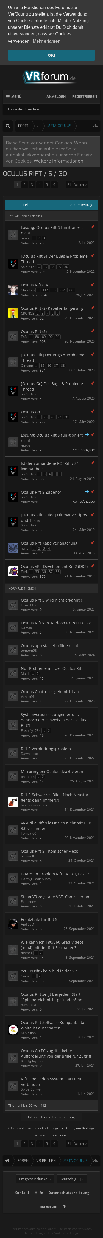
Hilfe (39, 1202)
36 (44, 571)
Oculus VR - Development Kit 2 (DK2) (54, 566)
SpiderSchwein (32, 1089)
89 (44, 336)
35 (37, 571)
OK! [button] (51, 55)
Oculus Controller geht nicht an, (50, 691)
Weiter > (80, 184)
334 (62, 290)
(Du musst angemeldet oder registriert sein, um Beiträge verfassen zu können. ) (51, 1131)
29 (59, 266)
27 (46, 266)
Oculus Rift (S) (34, 331)
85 (42, 365)
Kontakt (22, 1202)
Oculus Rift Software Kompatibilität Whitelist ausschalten (53, 1025)
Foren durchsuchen (23, 109)
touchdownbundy (34, 805)
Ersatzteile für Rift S (39, 919)
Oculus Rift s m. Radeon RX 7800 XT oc (56, 622)
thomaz (26, 952)
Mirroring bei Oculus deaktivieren (52, 771)
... (46, 109)
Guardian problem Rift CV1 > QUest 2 (55, 873)
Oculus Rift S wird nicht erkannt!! (51, 600)
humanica (28, 1004)
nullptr (26, 548)
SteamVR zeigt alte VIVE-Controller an (55, 896)
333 (54, 290)
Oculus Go (30, 411)
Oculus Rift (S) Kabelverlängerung (52, 308)
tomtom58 (29, 650)
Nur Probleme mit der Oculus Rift (52, 668)
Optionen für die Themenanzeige (51, 1116)
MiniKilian (28, 1032)
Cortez (26, 976)
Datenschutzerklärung (68, 1202)
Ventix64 (27, 696)
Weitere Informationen (58, 160)
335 (71, 290)
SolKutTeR (28, 266)
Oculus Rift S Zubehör (41, 492)
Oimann (27, 365)
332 (45, 290)
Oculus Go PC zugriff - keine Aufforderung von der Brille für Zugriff (56, 1053)
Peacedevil (29, 901)
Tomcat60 (28, 833)
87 (56, 365)
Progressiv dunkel (33, 1188)
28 (52, 266)
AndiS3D (27, 924)
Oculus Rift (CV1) (36, 285)
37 (51, 571)
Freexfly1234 (31, 730)
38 (58, 571)
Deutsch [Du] (70, 1188)
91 (58, 336)
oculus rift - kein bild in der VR (49, 970)
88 (37, 336)
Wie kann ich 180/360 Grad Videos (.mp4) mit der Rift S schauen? (52, 944)
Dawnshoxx (29, 753)
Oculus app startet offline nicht (49, 645)
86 (49, 365)
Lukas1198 (29, 605)
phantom (28, 776)
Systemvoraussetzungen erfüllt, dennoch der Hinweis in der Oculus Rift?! (53, 720)
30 (66, 266)
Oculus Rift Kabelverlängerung (49, 543)
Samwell (27, 855)
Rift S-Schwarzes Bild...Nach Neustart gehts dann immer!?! (55, 797)
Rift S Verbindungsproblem (46, 748)
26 (52, 417)
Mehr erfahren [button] (46, 41)
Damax (26, 627)
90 (51, 336)
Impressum (47, 1216)
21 (69, 184)
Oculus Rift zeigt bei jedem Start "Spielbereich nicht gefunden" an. (52, 996)
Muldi (25, 673)
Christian (28, 290)
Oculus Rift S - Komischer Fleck (49, 850)
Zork (24, 571)
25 (46, 417)
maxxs (26, 238)
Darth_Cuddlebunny (36, 878)
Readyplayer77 (32, 1060)
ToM (24, 336)
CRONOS (27, 313)
